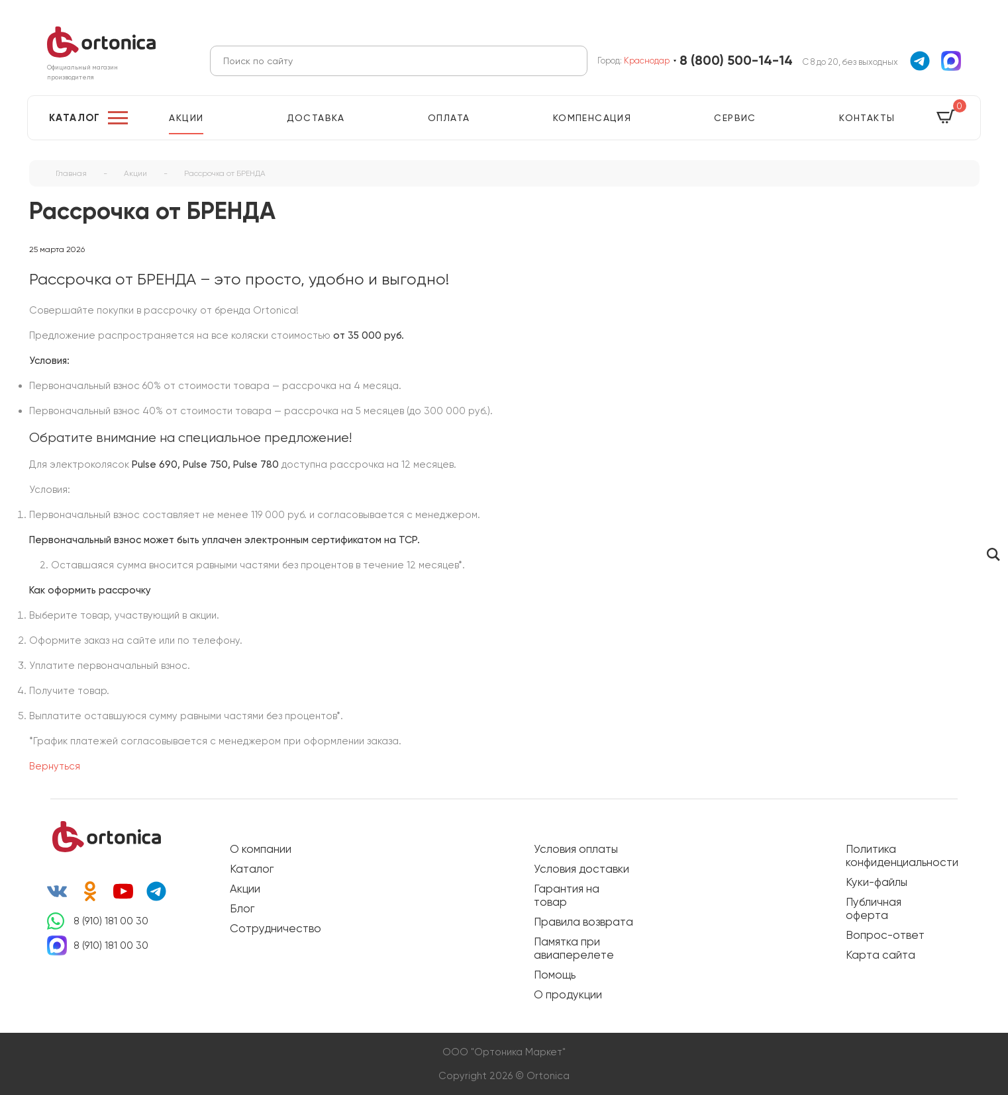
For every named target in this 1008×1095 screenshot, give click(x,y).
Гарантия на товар (566, 895)
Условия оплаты (576, 848)
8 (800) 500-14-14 (736, 60)
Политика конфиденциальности (895, 855)
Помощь (555, 974)
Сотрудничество (275, 928)
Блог (242, 908)
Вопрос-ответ (885, 935)
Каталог (75, 118)
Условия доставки (581, 868)
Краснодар (647, 61)
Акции (186, 117)
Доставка (316, 117)
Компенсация (592, 117)
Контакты (867, 117)
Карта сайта (880, 954)
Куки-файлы (876, 882)
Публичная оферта (873, 908)
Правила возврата (583, 921)
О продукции (568, 994)
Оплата (449, 117)
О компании (260, 848)
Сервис (735, 117)
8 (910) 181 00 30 (111, 921)
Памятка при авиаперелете (574, 948)
